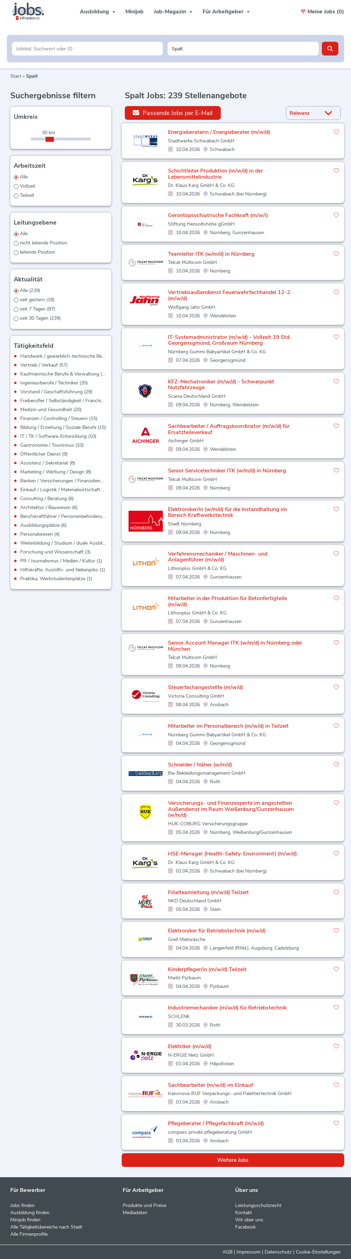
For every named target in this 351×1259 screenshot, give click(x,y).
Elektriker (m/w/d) (189, 1046)
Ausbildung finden (29, 1212)
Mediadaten (135, 1212)
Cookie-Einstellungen (318, 1252)
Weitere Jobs (233, 1160)
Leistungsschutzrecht (258, 1205)
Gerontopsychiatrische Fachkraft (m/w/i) (218, 215)
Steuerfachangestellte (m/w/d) (205, 687)
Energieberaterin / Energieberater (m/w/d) (219, 132)
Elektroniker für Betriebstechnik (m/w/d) (217, 930)
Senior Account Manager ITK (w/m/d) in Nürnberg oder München (235, 646)
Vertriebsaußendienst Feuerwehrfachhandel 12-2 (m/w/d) (229, 295)
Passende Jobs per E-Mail (173, 113)
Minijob (134, 11)
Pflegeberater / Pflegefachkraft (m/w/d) (216, 1123)
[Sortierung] (304, 113)
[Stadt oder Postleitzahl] (243, 48)
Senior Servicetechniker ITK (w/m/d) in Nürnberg (227, 470)
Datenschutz (278, 1252)
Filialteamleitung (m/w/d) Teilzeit (208, 892)
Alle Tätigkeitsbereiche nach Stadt (46, 1227)
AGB (227, 1252)
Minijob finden (25, 1220)
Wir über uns (249, 1220)
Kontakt (243, 1212)
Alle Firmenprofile (29, 1234)
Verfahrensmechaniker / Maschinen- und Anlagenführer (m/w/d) (217, 557)
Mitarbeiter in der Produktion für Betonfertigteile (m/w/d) (227, 601)
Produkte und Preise (144, 1205)
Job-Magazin (173, 11)
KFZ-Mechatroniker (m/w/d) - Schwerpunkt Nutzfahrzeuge (221, 385)
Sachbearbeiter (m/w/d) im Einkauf (210, 1085)
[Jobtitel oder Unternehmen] (87, 48)
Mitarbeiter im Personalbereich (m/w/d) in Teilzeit (228, 726)
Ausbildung (97, 11)
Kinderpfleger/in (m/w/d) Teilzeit (207, 969)
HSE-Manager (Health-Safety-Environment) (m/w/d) (232, 853)
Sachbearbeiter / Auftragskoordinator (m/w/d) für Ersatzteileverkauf (229, 429)
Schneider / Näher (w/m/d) (200, 764)
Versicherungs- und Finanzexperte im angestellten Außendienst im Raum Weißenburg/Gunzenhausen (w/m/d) (231, 809)
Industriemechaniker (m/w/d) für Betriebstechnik (227, 1008)
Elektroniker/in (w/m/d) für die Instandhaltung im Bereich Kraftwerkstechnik (227, 512)
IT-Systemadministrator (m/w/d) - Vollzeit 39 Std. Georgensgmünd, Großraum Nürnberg (229, 340)
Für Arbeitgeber (226, 11)
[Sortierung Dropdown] (330, 113)
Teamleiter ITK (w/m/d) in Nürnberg (211, 254)
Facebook (245, 1227)
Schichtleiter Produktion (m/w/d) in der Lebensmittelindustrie (215, 174)
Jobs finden (22, 1205)
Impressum (249, 1252)
